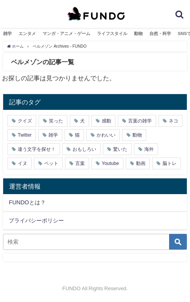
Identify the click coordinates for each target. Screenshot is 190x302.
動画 (140, 163)
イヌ (22, 163)
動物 (138, 33)
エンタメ (27, 33)
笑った (56, 121)
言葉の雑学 (140, 121)
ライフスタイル (112, 33)
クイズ (25, 121)
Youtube (110, 163)
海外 (149, 149)
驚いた (120, 149)
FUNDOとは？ (27, 202)
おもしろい (84, 149)
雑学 (7, 33)
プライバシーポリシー (36, 220)
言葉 (80, 163)
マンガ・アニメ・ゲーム (66, 33)
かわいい (106, 135)
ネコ (173, 121)
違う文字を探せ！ (37, 149)
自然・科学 (160, 33)
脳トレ (169, 163)
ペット (51, 163)
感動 (106, 121)
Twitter (25, 135)
